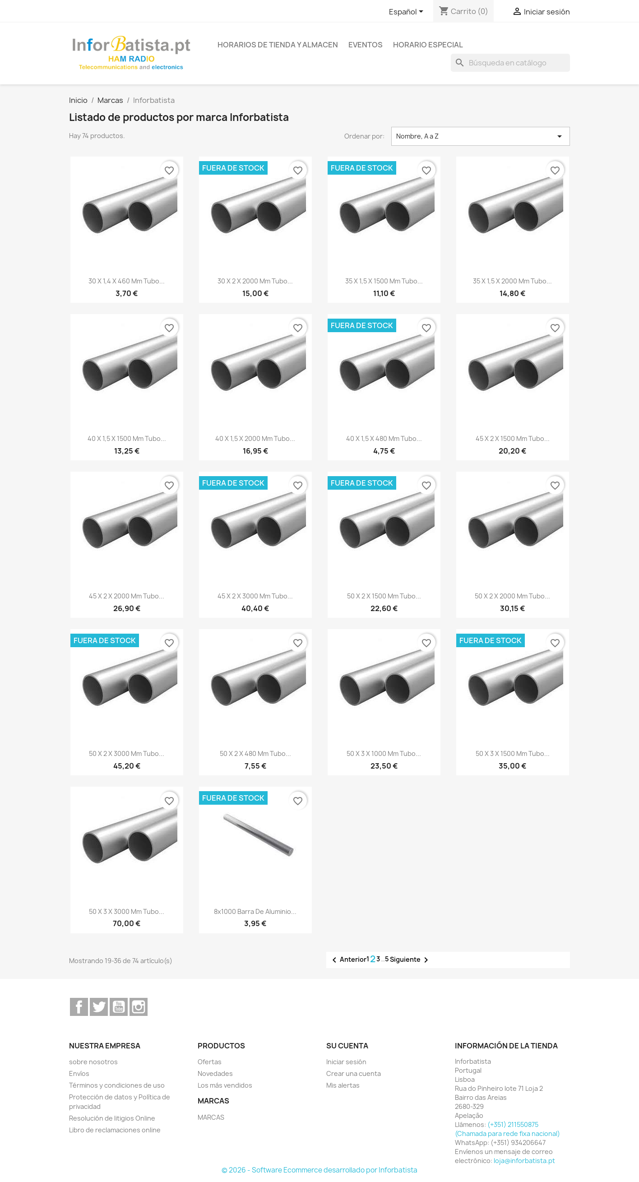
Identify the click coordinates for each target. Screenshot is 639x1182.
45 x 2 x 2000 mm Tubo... (126, 596)
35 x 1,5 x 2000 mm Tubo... (512, 281)
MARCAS (211, 1117)
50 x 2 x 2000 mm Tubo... (512, 596)
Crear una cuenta (353, 1073)
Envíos (79, 1073)
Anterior (347, 960)
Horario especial (428, 45)
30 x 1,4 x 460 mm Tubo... (126, 281)
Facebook (79, 1007)
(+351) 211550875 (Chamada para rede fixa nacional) (507, 1129)
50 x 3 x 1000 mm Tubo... (384, 753)
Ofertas (210, 1061)
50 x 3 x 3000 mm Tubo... (126, 911)
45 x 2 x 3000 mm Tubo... (255, 596)
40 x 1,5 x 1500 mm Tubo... (127, 438)
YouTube (119, 1007)
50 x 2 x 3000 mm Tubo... (126, 753)
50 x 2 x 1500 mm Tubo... (384, 596)
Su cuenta (347, 1046)
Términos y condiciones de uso (117, 1085)
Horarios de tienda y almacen (278, 45)
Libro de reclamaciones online (115, 1130)
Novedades (215, 1073)
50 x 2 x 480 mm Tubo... (255, 753)
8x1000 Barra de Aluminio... (255, 911)
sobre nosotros (93, 1061)
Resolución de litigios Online (112, 1118)
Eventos (365, 45)
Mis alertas (343, 1085)
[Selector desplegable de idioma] (407, 12)
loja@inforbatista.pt (524, 1160)
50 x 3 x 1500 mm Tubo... (513, 753)
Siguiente (410, 960)
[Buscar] (510, 63)
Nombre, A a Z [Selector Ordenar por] (480, 136)
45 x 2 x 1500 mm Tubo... (513, 438)
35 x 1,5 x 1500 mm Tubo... (384, 281)
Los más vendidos (225, 1085)
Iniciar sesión (346, 1061)
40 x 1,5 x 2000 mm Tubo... (255, 438)
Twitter (99, 1007)
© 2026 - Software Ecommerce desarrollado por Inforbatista (319, 1170)
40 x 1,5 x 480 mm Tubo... (384, 438)
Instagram (139, 1007)
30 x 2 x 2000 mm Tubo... (255, 281)
